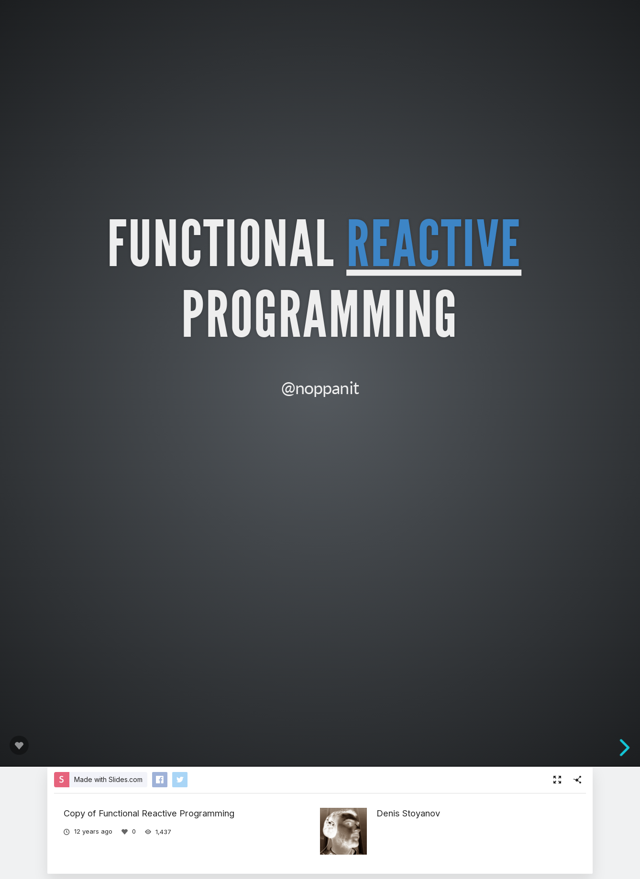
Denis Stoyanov (408, 813)
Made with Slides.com (108, 779)
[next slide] (630, 747)
